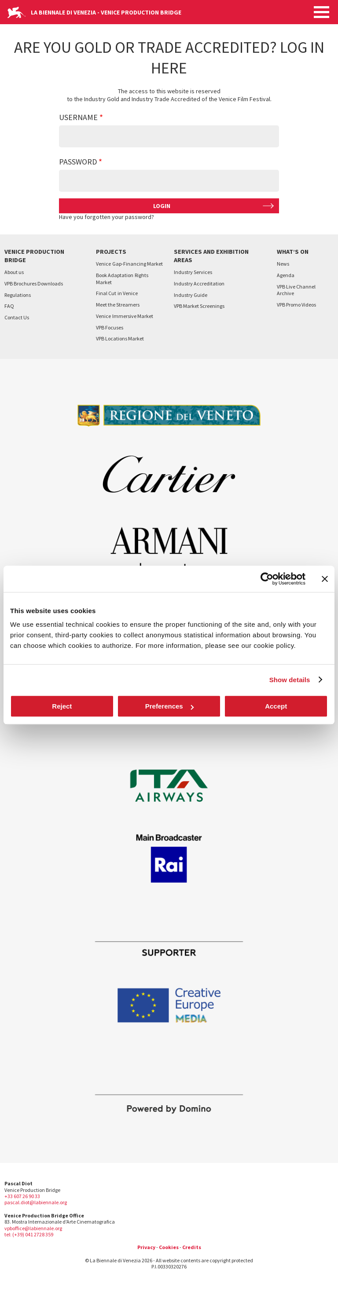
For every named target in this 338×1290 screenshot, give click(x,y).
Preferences (169, 706)
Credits (191, 1247)
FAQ (9, 306)
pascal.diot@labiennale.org (35, 1202)
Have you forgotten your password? (106, 217)
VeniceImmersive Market (124, 316)
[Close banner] (325, 579)
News (283, 263)
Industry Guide (190, 295)
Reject (62, 706)
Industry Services (193, 272)
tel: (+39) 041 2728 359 (28, 1234)
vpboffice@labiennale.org (33, 1228)
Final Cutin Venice (117, 293)
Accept (276, 706)
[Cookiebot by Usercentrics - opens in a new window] (266, 578)
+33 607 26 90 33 (22, 1196)
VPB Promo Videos (296, 304)
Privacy (146, 1247)
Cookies (169, 1247)
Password (78, 162)
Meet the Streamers (118, 304)
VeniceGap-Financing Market (129, 263)
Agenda (285, 275)
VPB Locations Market (120, 338)
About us (14, 272)
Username (78, 117)
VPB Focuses (109, 327)
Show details (289, 679)
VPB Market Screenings (199, 306)
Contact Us (16, 317)
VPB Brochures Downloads (33, 283)
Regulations (17, 295)
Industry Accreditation (199, 283)
